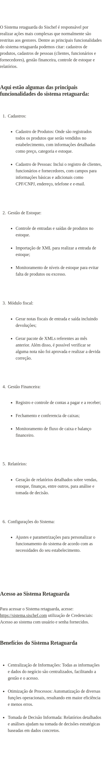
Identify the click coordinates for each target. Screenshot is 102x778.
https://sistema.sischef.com (23, 615)
